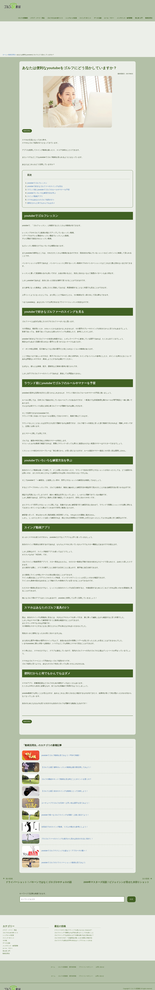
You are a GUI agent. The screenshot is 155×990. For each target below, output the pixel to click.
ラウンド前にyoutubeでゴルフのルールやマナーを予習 (48, 190)
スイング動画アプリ (35, 196)
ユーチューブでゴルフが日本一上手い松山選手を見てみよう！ (56, 803)
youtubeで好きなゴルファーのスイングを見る (45, 186)
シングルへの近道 (71, 18)
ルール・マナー (109, 18)
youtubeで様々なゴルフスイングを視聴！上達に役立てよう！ (55, 815)
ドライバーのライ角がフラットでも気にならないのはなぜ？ (73, 930)
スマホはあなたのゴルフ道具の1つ (40, 200)
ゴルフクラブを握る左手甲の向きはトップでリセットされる (73, 940)
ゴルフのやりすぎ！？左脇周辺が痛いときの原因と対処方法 (73, 938)
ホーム (5, 54)
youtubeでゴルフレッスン (37, 183)
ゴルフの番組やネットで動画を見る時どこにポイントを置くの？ (56, 779)
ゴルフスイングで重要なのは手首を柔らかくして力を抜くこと (74, 932)
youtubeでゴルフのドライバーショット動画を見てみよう (53, 862)
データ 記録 (97, 18)
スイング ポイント (85, 18)
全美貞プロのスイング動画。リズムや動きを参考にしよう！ (55, 827)
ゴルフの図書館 (23, 18)
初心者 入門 (139, 18)
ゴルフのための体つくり (55, 18)
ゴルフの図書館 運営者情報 (67, 976)
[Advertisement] (77, 36)
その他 (5, 940)
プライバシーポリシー (86, 976)
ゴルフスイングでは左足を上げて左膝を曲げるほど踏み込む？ (74, 935)
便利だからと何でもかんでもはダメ (41, 203)
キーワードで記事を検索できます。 (33, 893)
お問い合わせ (99, 976)
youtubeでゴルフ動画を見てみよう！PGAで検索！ (51, 755)
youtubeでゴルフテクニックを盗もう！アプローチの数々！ (54, 851)
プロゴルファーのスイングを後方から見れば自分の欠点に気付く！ (57, 839)
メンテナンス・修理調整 (124, 18)
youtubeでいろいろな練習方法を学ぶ (41, 193)
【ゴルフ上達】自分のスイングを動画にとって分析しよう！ (55, 791)
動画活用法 (148, 18)
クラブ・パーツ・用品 (37, 18)
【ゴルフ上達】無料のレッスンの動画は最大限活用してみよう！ (56, 767)
